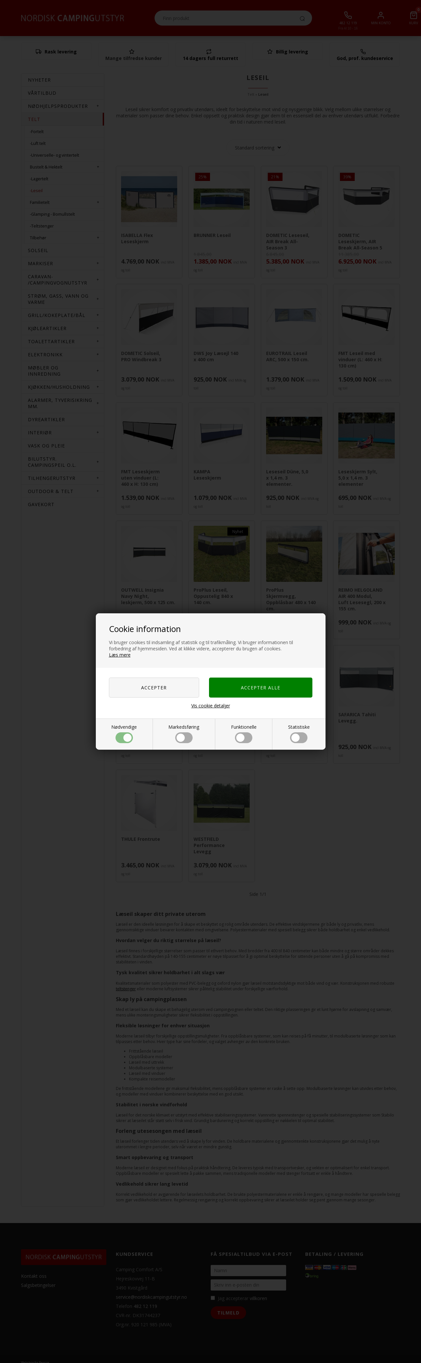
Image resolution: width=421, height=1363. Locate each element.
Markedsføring (183, 733)
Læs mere (120, 655)
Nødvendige (124, 733)
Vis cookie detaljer (210, 705)
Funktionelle (244, 733)
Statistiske (299, 733)
